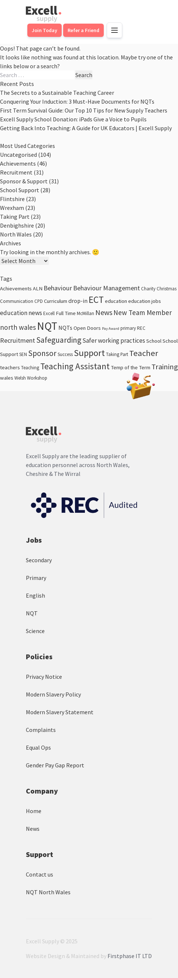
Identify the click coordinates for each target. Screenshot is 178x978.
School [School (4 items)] (153, 341)
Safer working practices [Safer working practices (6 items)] (113, 340)
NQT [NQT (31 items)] (47, 326)
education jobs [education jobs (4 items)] (144, 301)
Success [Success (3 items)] (65, 354)
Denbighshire (17, 225)
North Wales (16, 234)
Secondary (39, 560)
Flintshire (12, 199)
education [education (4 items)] (116, 301)
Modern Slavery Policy (53, 694)
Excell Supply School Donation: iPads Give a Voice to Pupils (73, 119)
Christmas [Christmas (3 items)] (167, 289)
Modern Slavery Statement (59, 712)
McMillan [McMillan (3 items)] (85, 313)
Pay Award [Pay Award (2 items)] (110, 328)
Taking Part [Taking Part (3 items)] (117, 354)
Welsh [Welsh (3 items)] (20, 378)
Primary (36, 577)
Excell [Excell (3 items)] (49, 313)
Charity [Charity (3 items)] (148, 289)
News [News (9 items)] (103, 312)
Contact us (39, 874)
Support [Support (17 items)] (89, 353)
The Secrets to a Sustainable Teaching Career (57, 92)
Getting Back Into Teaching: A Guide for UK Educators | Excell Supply (86, 128)
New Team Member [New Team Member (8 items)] (142, 312)
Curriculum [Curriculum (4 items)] (55, 301)
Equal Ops (38, 747)
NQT (32, 613)
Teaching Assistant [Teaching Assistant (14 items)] (75, 366)
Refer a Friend (83, 30)
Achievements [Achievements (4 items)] (16, 288)
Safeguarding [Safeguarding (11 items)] (58, 340)
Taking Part (15, 216)
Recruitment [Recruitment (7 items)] (17, 340)
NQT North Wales (48, 892)
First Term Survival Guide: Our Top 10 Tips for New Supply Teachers (83, 110)
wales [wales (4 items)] (6, 377)
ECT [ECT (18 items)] (96, 299)
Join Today (44, 30)
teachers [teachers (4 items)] (10, 367)
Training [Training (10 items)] (164, 366)
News (33, 828)
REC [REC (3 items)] (141, 328)
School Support (19, 190)
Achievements (18, 163)
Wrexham (12, 207)
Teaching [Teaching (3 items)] (30, 367)
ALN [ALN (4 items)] (37, 288)
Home (33, 811)
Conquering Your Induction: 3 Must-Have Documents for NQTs (77, 101)
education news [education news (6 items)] (21, 313)
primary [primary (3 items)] (128, 328)
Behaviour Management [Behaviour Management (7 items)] (106, 288)
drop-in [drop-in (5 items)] (78, 300)
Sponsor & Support (24, 181)
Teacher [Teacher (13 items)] (143, 353)
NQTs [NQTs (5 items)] (65, 327)
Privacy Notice (44, 676)
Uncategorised (18, 154)
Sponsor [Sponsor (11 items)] (42, 353)
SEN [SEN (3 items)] (23, 354)
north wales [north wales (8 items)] (18, 327)
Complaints (41, 729)
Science (35, 631)
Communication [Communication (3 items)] (16, 301)
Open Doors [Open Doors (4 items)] (87, 328)
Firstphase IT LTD (129, 956)
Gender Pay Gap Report (55, 765)
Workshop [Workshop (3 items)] (37, 378)
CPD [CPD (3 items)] (38, 301)
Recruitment (16, 172)
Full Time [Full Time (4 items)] (66, 313)
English (35, 595)
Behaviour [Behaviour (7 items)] (58, 288)
